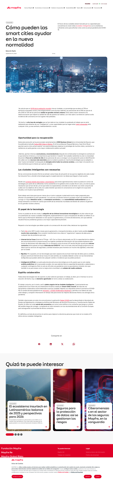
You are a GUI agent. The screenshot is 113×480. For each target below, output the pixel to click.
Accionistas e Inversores (42, 8)
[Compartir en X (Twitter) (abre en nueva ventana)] (62, 344)
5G (26, 231)
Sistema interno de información (95, 452)
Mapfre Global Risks (12, 456)
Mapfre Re (6, 452)
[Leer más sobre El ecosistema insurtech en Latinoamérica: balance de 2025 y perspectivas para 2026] (28, 427)
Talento (79, 8)
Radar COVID (64, 300)
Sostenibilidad (71, 8)
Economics (98, 8)
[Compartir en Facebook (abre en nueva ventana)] (39, 344)
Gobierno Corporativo (58, 8)
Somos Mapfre (29, 8)
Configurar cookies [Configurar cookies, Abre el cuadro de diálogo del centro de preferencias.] (17, 476)
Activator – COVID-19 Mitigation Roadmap (57, 291)
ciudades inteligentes (83, 26)
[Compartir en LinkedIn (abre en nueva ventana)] (51, 344)
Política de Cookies (63, 472)
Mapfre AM (61, 452)
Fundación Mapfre (11, 448)
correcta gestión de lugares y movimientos (40, 182)
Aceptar (98, 476)
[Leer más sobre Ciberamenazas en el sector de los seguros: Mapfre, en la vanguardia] (99, 427)
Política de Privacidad (77, 472)
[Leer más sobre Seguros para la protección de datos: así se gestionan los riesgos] (67, 427)
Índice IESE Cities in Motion (43, 144)
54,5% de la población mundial (41, 108)
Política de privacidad (92, 455)
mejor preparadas (81, 124)
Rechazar (88, 476)
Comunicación (88, 8)
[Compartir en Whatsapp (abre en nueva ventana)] (74, 344)
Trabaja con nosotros (64, 455)
